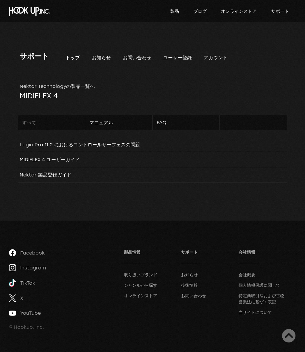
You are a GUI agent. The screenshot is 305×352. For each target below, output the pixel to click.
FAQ (161, 122)
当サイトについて (255, 312)
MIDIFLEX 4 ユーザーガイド (50, 159)
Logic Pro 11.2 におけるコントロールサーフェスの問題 (80, 144)
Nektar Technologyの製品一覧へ (57, 86)
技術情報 (189, 285)
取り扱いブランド (140, 274)
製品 (174, 11)
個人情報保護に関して (259, 285)
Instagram (27, 267)
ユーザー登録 (177, 57)
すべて (29, 122)
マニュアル (101, 122)
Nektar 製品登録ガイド (45, 174)
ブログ (200, 11)
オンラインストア (239, 11)
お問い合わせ (137, 57)
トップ (73, 57)
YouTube (25, 313)
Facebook (27, 252)
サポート (280, 11)
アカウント (216, 57)
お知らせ (101, 57)
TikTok (22, 283)
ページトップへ (288, 335)
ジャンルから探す (140, 285)
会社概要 (247, 274)
